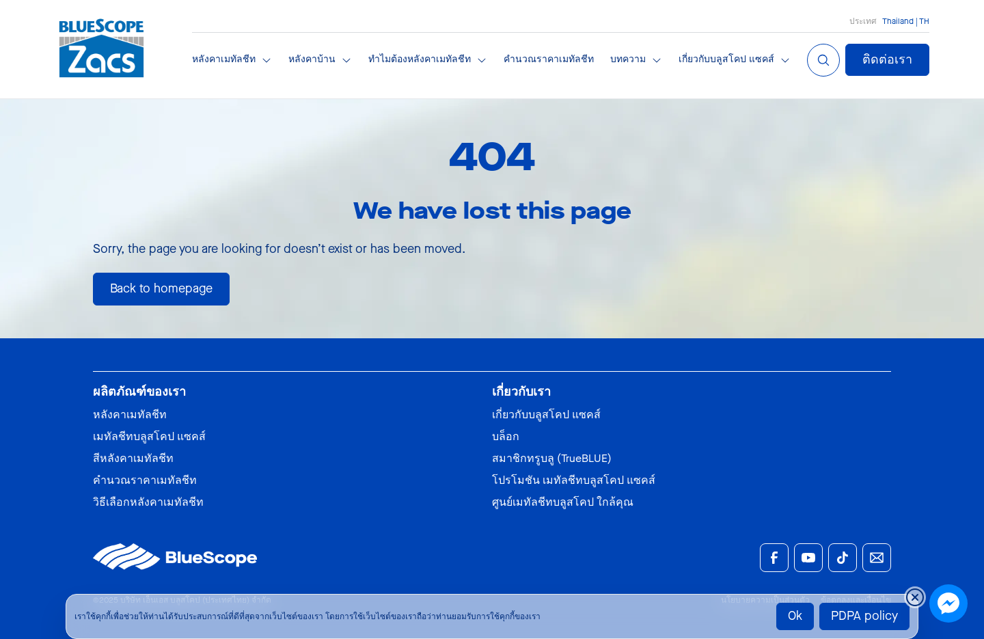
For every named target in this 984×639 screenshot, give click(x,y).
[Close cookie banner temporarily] (915, 597)
